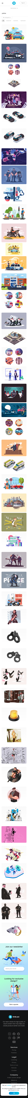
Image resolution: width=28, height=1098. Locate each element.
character (8, 20)
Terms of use (14, 1065)
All (3, 20)
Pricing (14, 1050)
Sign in (23, 3)
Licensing (14, 1060)
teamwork (23, 20)
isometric (15, 20)
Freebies (14, 1052)
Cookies (14, 1070)
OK (14, 1093)
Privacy (14, 1062)
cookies (9, 1085)
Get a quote (13, 1004)
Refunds (14, 1068)
